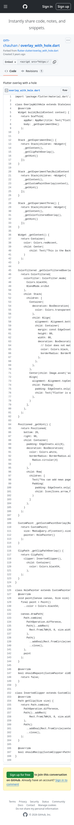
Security (34, 801)
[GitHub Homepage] (25, 814)
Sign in (47, 6)
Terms (12, 801)
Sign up (63, 6)
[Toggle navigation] (5, 6)
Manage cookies (47, 805)
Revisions (32, 71)
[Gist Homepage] (25, 6)
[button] (54, 62)
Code (10, 71)
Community (58, 801)
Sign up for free (20, 775)
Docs (20, 805)
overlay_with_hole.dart (40, 45)
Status (45, 801)
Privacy (23, 801)
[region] (37, 428)
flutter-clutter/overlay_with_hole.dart (38, 50)
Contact (30, 805)
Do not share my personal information (37, 808)
